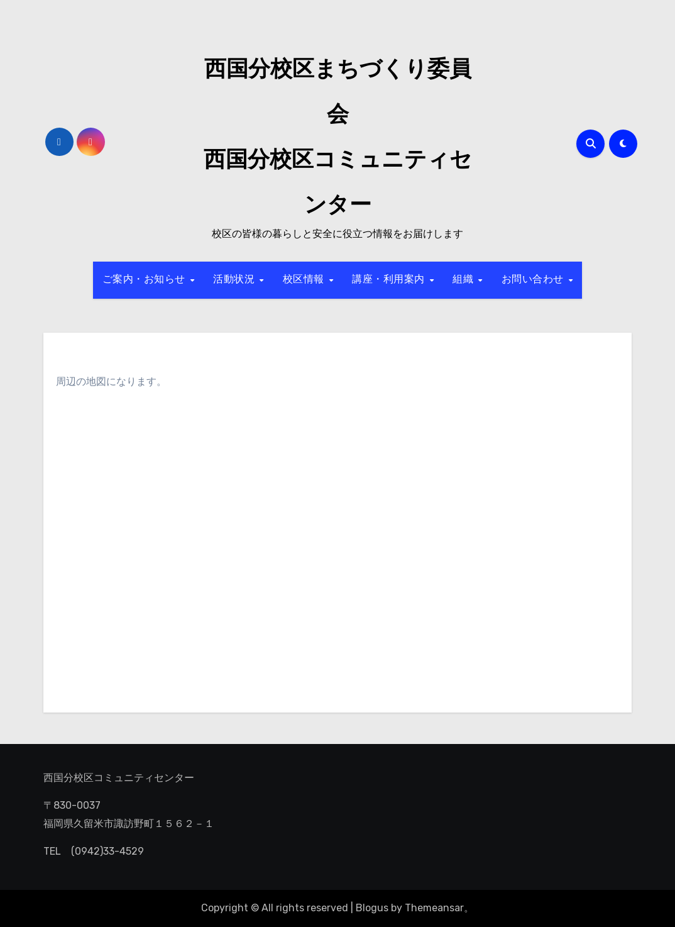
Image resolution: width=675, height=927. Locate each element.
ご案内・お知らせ (145, 280)
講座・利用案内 (390, 280)
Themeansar (434, 908)
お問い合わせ (535, 280)
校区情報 (305, 280)
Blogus (372, 908)
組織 (465, 280)
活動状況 (235, 280)
